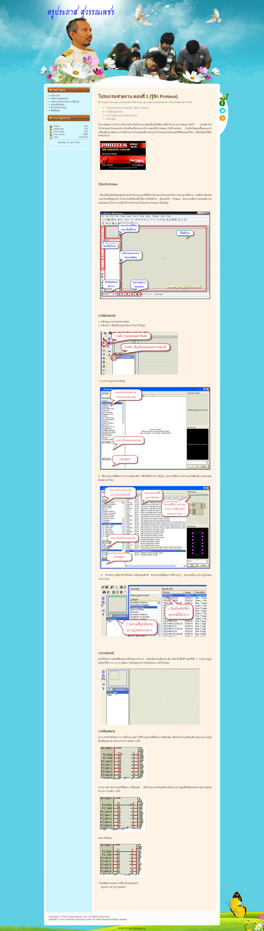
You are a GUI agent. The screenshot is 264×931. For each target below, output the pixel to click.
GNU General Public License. (111, 919)
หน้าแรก (55, 95)
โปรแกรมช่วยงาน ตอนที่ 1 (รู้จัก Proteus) (138, 96)
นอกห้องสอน (57, 104)
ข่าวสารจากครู (58, 107)
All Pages (110, 118)
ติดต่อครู (55, 110)
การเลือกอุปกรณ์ (113, 111)
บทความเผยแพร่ (59, 98)
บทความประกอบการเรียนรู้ (65, 101)
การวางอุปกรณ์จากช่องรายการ (121, 115)
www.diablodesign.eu (137, 928)
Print (171, 102)
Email (178, 102)
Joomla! (53, 919)
